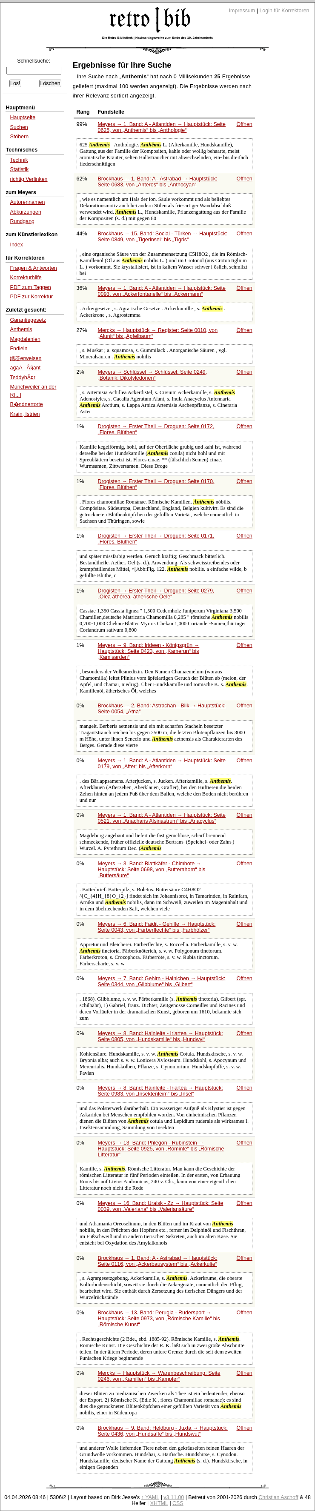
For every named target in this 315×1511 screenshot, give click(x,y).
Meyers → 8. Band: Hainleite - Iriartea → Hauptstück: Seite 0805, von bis (160, 1036)
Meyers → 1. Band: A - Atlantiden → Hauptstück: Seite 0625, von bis (162, 127)
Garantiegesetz (28, 320)
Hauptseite (22, 117)
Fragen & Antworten (33, 268)
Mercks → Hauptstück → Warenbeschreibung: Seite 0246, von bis (159, 1376)
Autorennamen (27, 202)
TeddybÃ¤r (22, 378)
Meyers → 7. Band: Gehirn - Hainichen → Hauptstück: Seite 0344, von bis (162, 981)
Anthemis (21, 329)
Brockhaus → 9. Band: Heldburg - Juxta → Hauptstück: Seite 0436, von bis (163, 1431)
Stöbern (19, 137)
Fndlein (18, 349)
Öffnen (244, 124)
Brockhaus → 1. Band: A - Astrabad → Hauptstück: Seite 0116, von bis (158, 1261)
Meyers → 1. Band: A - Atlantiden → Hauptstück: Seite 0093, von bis (162, 291)
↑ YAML (150, 1497)
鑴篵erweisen (25, 358)
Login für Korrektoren (284, 11)
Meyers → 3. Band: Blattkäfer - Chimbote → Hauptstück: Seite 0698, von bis (152, 870)
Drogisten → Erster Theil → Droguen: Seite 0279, (156, 594)
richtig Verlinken (28, 179)
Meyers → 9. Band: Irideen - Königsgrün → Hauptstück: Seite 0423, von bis (149, 651)
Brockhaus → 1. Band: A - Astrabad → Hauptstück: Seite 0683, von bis (158, 182)
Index (16, 245)
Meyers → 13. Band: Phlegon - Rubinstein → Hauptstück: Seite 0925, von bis (161, 1149)
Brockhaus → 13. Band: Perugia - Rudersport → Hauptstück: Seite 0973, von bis (159, 1319)
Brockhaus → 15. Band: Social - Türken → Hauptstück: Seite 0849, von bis (162, 237)
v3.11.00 (173, 1497)
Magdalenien (25, 339)
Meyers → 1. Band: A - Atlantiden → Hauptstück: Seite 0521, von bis (162, 818)
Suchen (19, 127)
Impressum (242, 11)
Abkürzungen (25, 212)
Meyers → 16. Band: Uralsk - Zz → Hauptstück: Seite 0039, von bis (160, 1206)
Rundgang (22, 221)
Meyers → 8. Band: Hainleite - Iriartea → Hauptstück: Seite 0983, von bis (160, 1091)
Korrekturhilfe (25, 277)
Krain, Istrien (25, 414)
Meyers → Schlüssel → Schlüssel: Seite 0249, (152, 375)
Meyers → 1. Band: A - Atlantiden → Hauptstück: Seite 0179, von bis (162, 764)
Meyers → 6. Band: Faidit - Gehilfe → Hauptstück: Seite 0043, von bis (157, 927)
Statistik (19, 169)
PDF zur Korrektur (31, 297)
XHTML (159, 1503)
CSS (177, 1503)
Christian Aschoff (278, 1497)
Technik (19, 160)
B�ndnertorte (26, 404)
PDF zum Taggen (30, 287)
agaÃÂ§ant (25, 368)
